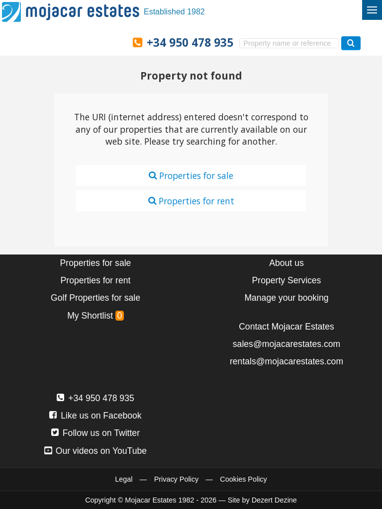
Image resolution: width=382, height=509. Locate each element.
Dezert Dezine (274, 500)
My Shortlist (95, 316)
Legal (123, 479)
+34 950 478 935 (190, 42)
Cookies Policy (243, 479)
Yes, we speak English (28, 41)
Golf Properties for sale (95, 298)
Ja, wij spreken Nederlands (92, 41)
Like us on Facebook (95, 416)
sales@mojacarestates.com (286, 344)
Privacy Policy (176, 479)
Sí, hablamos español (50, 41)
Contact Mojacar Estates (286, 327)
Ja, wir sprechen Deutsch (71, 41)
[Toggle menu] (372, 10)
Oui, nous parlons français (113, 41)
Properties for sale (191, 175)
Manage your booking (286, 298)
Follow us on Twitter (95, 433)
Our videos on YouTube (95, 451)
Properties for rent (191, 201)
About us (286, 263)
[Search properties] (351, 43)
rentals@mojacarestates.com (286, 361)
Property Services (286, 280)
